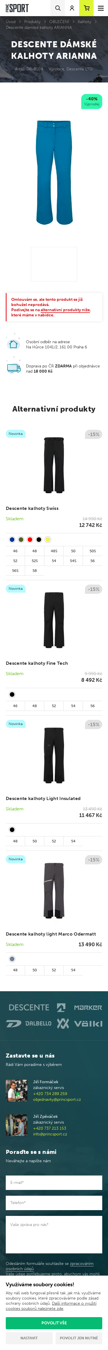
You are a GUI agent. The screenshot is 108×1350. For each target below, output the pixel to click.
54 (54, 561)
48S (54, 551)
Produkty (32, 21)
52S (35, 561)
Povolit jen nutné (79, 1338)
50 (73, 551)
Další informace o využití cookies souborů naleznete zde (51, 1306)
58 (35, 570)
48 (34, 551)
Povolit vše (54, 1323)
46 (15, 551)
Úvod (11, 21)
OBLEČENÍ (59, 21)
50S (93, 551)
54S (73, 561)
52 (15, 561)
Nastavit (29, 1338)
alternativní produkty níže (65, 309)
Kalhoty (84, 21)
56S (15, 570)
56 (92, 561)
